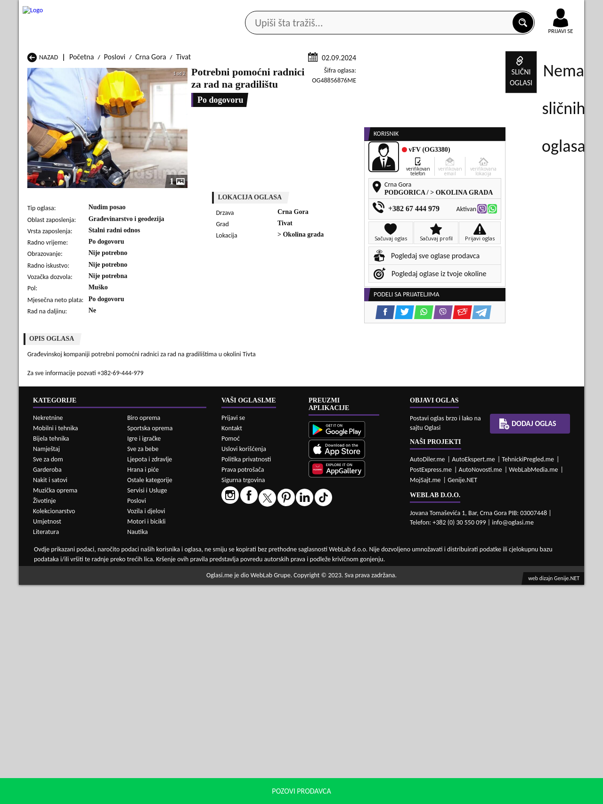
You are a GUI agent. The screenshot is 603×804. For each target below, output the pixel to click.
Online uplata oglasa (541, 9)
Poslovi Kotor (251, 565)
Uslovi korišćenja (243, 668)
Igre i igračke (144, 658)
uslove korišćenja (369, 794)
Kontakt (475, 8)
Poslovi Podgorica (155, 583)
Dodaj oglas (555, 74)
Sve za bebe (142, 668)
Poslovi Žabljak (253, 592)
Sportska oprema (150, 647)
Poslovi (115, 168)
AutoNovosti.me (480, 688)
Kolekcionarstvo (54, 730)
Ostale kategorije (149, 699)
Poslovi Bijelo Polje (361, 547)
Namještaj (46, 668)
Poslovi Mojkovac (359, 565)
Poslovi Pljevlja (355, 574)
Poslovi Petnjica (153, 574)
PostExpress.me (431, 688)
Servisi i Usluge (147, 710)
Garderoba (47, 689)
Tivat (183, 168)
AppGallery (368, 9)
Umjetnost (47, 741)
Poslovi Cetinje (151, 556)
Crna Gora (150, 168)
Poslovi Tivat (352, 583)
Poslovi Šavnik (150, 592)
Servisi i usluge (409, 74)
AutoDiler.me (427, 678)
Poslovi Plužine (50, 583)
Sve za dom (48, 678)
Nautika (137, 751)
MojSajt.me (425, 699)
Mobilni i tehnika (55, 647)
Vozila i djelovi (146, 730)
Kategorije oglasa (80, 74)
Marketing (424, 9)
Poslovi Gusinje (356, 556)
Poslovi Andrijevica (55, 547)
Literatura (46, 751)
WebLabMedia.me (533, 688)
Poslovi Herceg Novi (57, 565)
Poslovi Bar (146, 547)
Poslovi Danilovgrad (261, 556)
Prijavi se (233, 636)
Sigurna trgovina (243, 699)
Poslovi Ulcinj (47, 592)
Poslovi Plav (249, 574)
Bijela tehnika (51, 658)
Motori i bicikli (146, 741)
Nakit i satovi (50, 699)
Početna (81, 168)
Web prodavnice (159, 74)
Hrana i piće (143, 689)
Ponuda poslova (484, 74)
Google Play (249, 8)
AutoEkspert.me (473, 678)
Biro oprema (143, 637)
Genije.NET (462, 699)
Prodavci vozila (235, 74)
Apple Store (309, 8)
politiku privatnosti (422, 794)
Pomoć (230, 657)
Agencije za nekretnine (323, 74)
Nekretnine (48, 637)
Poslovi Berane (253, 547)
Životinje (44, 720)
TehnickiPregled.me (528, 678)
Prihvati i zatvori (488, 794)
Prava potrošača (242, 688)
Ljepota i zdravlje (149, 678)
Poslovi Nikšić (47, 574)
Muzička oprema (55, 710)
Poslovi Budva (48, 556)
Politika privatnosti (246, 678)
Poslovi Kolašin (151, 565)
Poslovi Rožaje (252, 583)
